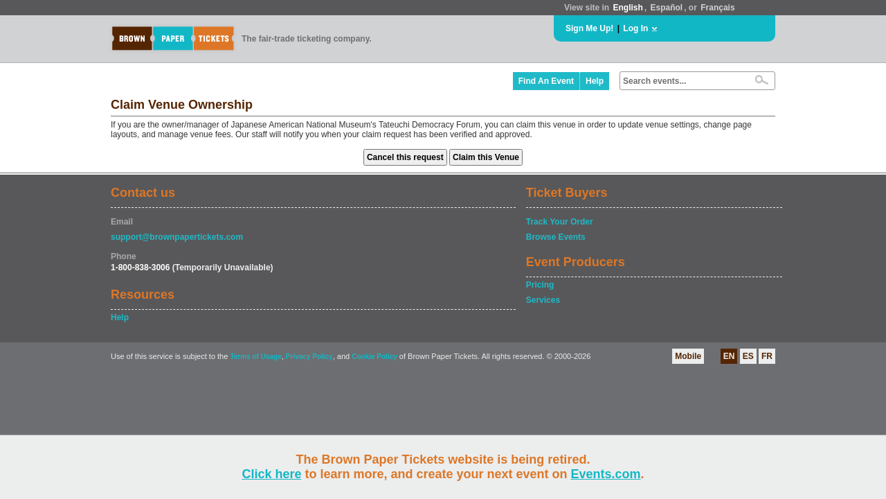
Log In (635, 28)
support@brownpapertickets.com (177, 237)
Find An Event (546, 81)
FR (766, 356)
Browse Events (556, 237)
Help (595, 81)
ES (748, 356)
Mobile (688, 356)
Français (717, 7)
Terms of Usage (255, 356)
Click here (271, 474)
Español (667, 7)
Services (543, 300)
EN (729, 356)
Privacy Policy (309, 356)
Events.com (606, 474)
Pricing (540, 285)
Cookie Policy (374, 356)
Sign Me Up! (589, 28)
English (627, 7)
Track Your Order (559, 222)
